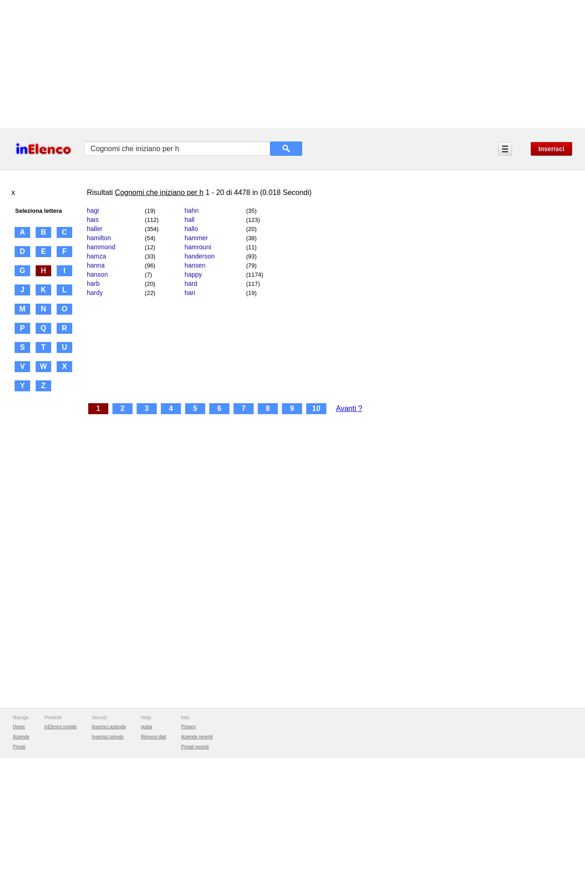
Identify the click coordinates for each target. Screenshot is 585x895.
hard (191, 283)
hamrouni (198, 247)
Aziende (21, 736)
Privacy (188, 726)
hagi (93, 210)
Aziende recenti (197, 736)
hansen (195, 265)
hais (93, 219)
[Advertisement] (274, 64)
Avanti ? (349, 408)
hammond (101, 247)
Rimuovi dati (153, 736)
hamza (96, 256)
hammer (196, 238)
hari (190, 292)
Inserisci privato (107, 736)
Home (19, 726)
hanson (97, 274)
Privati (19, 746)
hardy (95, 292)
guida (146, 726)
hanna (96, 265)
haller (94, 228)
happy (193, 274)
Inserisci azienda (109, 726)
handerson (200, 256)
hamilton (99, 238)
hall (190, 219)
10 (316, 408)
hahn (192, 210)
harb (93, 283)
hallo (191, 228)
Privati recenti (195, 746)
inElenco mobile (60, 726)
